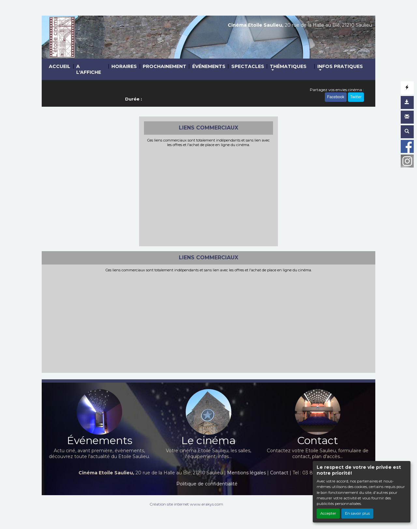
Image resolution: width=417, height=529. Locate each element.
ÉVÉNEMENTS (208, 66)
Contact (279, 473)
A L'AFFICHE (88, 69)
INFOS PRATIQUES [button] (340, 66)
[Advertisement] (208, 195)
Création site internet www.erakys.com (186, 504)
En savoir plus (357, 513)
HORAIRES (124, 66)
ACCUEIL (59, 66)
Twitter (356, 97)
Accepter (328, 513)
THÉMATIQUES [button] (288, 66)
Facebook (335, 97)
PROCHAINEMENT (164, 66)
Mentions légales (246, 473)
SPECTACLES (247, 66)
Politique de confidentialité (206, 484)
